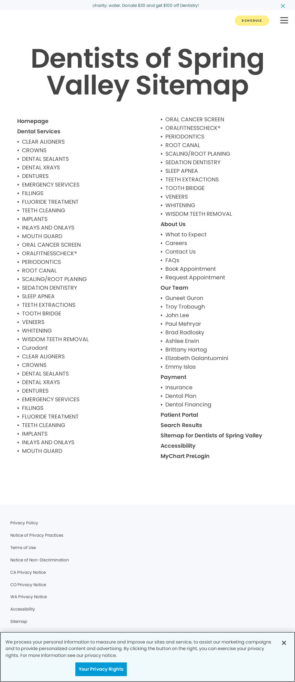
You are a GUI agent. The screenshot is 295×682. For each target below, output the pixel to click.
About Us (173, 224)
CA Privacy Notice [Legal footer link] (28, 572)
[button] (284, 20)
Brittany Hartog (186, 350)
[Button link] (252, 20)
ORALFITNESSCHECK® (49, 253)
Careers (176, 243)
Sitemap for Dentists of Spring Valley (211, 435)
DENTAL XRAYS (41, 167)
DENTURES (35, 176)
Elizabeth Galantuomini (196, 358)
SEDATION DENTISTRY (49, 288)
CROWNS (34, 150)
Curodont (35, 348)
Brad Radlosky (184, 332)
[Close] (284, 642)
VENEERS (33, 322)
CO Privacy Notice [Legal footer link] (28, 585)
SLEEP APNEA (38, 296)
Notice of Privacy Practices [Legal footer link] (36, 535)
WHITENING (37, 331)
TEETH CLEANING (43, 210)
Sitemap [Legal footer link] (18, 621)
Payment (173, 377)
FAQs (172, 260)
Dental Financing (188, 405)
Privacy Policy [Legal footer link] (24, 523)
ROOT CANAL (39, 271)
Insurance (179, 387)
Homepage (32, 121)
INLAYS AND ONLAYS (48, 228)
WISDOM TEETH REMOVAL (55, 339)
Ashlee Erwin (182, 341)
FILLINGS (32, 193)
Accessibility (178, 446)
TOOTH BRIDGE (41, 313)
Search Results (181, 425)
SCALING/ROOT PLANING (54, 279)
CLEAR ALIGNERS (43, 142)
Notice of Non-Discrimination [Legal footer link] (39, 560)
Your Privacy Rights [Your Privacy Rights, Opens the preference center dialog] (101, 669)
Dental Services (39, 131)
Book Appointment (190, 269)
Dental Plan (180, 396)
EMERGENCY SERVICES (50, 185)
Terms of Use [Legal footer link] (23, 547)
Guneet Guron (184, 298)
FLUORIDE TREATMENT (50, 202)
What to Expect (186, 234)
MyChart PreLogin (185, 456)
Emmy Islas (180, 367)
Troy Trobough (185, 307)
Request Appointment (195, 277)
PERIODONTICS (41, 262)
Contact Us (180, 252)
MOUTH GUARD (42, 236)
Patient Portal (179, 415)
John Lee (177, 315)
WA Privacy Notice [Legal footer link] (28, 597)
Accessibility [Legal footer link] (22, 609)
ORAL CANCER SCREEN (51, 245)
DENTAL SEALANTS (45, 159)
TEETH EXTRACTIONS (48, 305)
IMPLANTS (34, 219)
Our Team (174, 288)
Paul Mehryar (183, 324)
